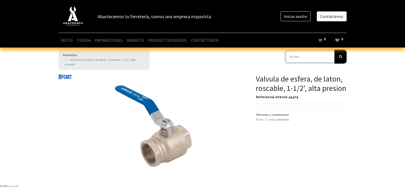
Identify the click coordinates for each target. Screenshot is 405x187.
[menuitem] (67, 40)
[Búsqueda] (340, 57)
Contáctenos (331, 16)
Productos (70, 55)
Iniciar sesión (295, 16)
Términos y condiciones (272, 115)
